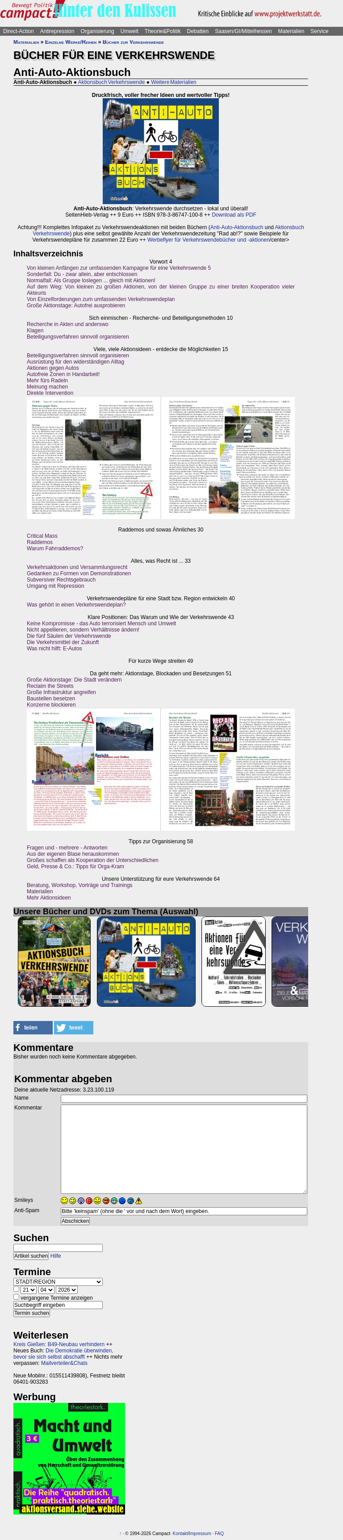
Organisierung (97, 31)
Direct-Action (18, 31)
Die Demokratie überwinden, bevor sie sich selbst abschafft (63, 1354)
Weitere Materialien (174, 82)
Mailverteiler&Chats (64, 1363)
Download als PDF (234, 215)
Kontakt (180, 1533)
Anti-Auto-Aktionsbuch (237, 227)
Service (319, 31)
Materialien (291, 31)
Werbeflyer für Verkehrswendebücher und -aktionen (208, 240)
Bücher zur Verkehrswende (133, 42)
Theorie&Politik (163, 31)
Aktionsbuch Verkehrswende (111, 82)
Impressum (200, 1533)
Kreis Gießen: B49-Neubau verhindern (59, 1344)
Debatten (198, 31)
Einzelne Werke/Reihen (71, 42)
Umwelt (129, 31)
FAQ (219, 1533)
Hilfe (55, 1256)
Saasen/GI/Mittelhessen (243, 31)
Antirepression (57, 31)
